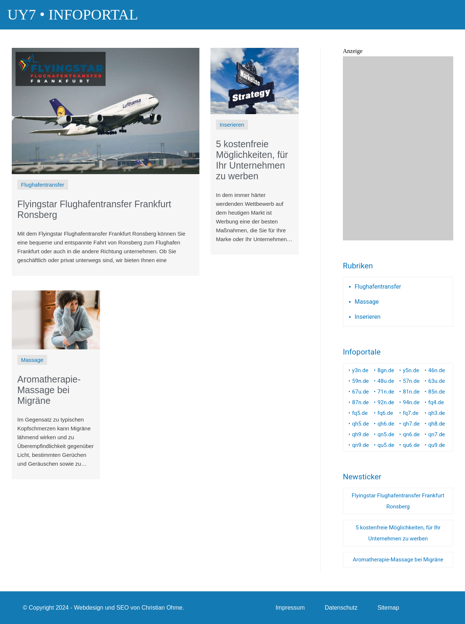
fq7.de (410, 413)
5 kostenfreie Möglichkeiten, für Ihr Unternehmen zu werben (398, 533)
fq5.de (360, 413)
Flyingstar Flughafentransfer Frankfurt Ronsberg (398, 501)
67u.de (360, 391)
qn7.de (436, 434)
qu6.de (411, 445)
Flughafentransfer (378, 286)
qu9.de (436, 445)
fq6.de (385, 413)
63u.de (436, 381)
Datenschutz (341, 607)
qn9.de (360, 445)
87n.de (360, 402)
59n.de (360, 381)
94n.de (411, 402)
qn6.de (411, 434)
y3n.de (360, 370)
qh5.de (360, 423)
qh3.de (436, 413)
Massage (367, 301)
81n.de (411, 391)
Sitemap (388, 607)
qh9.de (360, 434)
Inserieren (367, 316)
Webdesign (88, 607)
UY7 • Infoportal (72, 14)
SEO (122, 607)
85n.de (436, 391)
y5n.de (411, 370)
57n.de (411, 381)
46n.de (436, 370)
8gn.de (385, 370)
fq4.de (436, 402)
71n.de (385, 391)
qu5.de (385, 445)
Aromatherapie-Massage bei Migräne (398, 559)
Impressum (290, 607)
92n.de (385, 402)
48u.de (385, 381)
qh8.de (436, 423)
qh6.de (385, 423)
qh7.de (411, 423)
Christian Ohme (162, 607)
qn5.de (385, 434)
